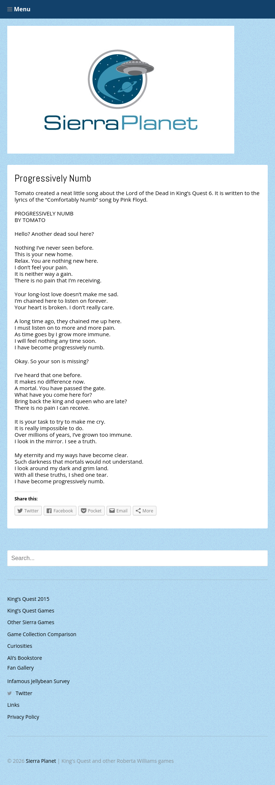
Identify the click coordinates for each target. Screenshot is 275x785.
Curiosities (19, 645)
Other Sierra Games (30, 622)
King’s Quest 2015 (28, 598)
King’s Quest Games (30, 610)
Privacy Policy (23, 716)
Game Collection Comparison (41, 634)
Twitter (24, 693)
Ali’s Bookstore (24, 657)
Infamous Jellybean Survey (38, 681)
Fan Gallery (20, 667)
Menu (19, 9)
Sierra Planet (41, 760)
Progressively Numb (53, 178)
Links (13, 704)
